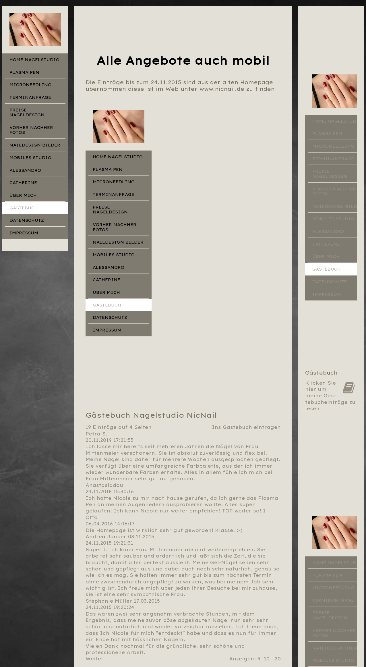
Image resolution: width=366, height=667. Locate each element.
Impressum (23, 233)
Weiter (95, 659)
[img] (35, 29)
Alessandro (25, 170)
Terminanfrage (30, 97)
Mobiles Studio (30, 157)
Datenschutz (26, 220)
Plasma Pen (24, 72)
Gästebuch (23, 208)
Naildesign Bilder (34, 145)
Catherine (23, 182)
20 (278, 659)
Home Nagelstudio (34, 59)
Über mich (23, 195)
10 (267, 659)
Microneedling (30, 84)
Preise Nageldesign (26, 112)
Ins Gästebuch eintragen (246, 427)
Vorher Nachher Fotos (31, 130)
